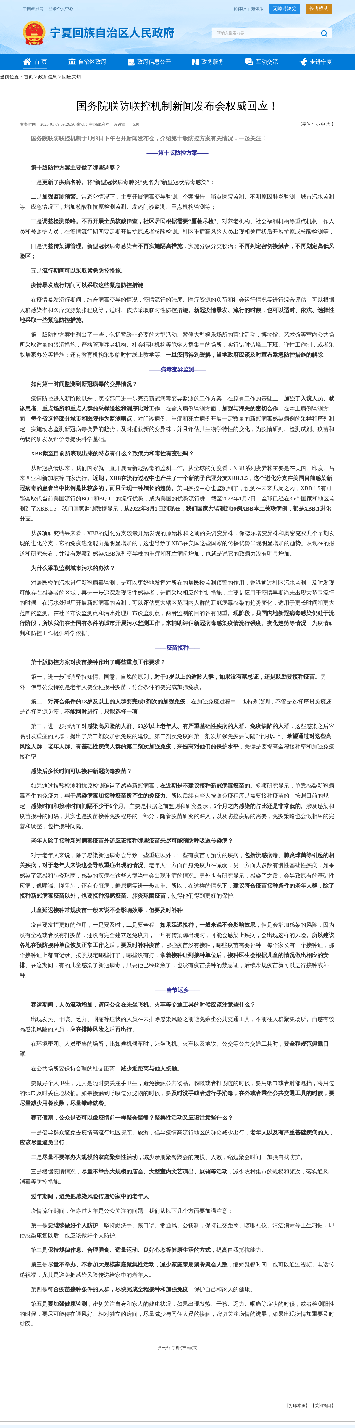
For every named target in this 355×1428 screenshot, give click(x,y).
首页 (28, 76)
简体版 (240, 9)
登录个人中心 (61, 9)
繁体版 (257, 9)
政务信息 (47, 76)
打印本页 (297, 1405)
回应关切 (71, 76)
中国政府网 (33, 9)
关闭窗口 (323, 1405)
